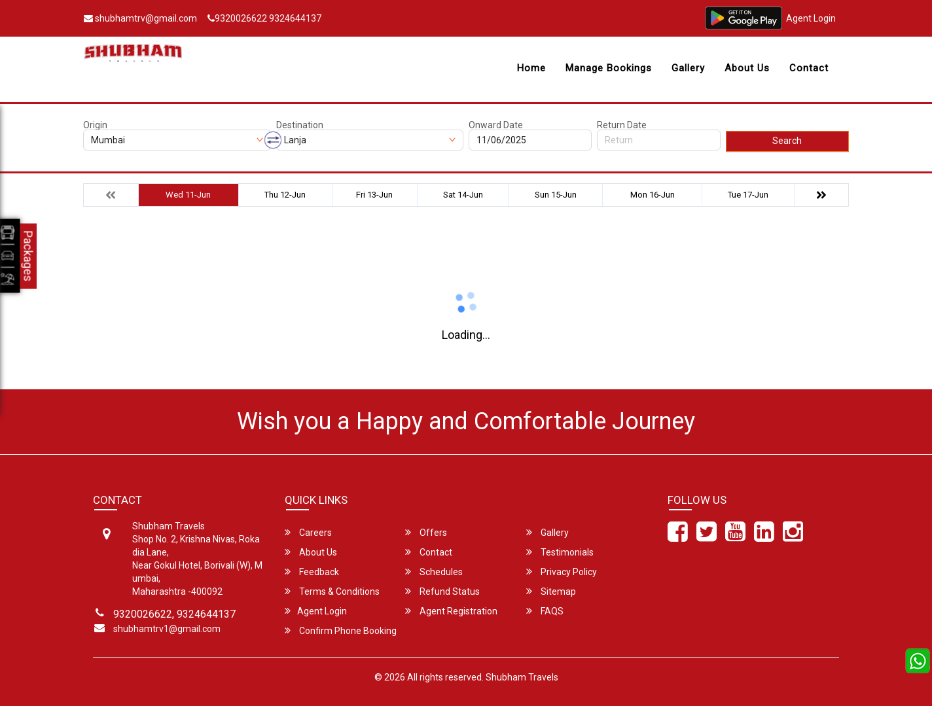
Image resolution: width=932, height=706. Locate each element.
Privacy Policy (561, 571)
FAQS (545, 610)
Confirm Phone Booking (341, 630)
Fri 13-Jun (374, 195)
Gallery (688, 68)
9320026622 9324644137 (264, 18)
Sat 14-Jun (463, 195)
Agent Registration (451, 610)
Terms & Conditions (332, 591)
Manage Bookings (608, 68)
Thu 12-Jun (285, 195)
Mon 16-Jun (652, 195)
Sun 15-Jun (556, 195)
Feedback (312, 571)
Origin (95, 125)
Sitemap (551, 591)
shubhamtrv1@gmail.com (167, 629)
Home (531, 68)
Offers (426, 532)
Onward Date (496, 125)
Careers (308, 532)
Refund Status (442, 591)
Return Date (622, 125)
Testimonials (560, 551)
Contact (809, 68)
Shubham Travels (522, 677)
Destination (299, 125)
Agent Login (811, 18)
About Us (747, 68)
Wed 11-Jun (188, 195)
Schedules (434, 571)
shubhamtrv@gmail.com (140, 18)
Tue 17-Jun (748, 195)
